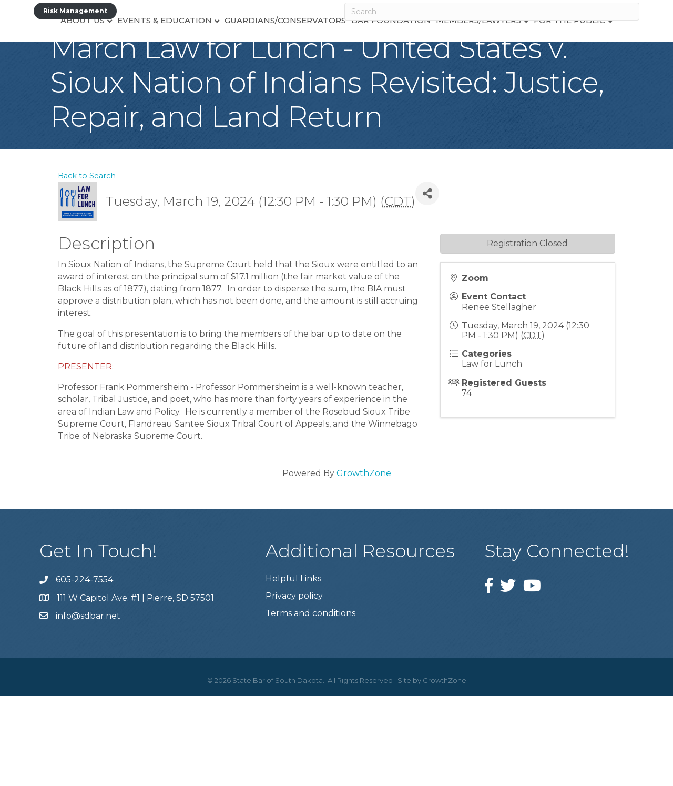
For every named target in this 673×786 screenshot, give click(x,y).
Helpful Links (293, 669)
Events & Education (136, 56)
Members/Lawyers (506, 56)
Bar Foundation (419, 56)
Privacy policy (294, 686)
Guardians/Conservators (257, 56)
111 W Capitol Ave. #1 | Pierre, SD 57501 (135, 688)
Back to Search (87, 266)
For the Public (598, 56)
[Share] (427, 284)
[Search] (491, 12)
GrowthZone (363, 564)
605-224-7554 (84, 670)
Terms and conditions (310, 704)
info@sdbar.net (88, 706)
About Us (54, 56)
